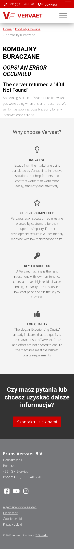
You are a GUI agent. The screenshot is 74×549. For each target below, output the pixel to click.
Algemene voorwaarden (20, 507)
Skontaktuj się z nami (37, 421)
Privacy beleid (12, 524)
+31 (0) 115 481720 (19, 4)
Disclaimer (10, 513)
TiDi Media (42, 535)
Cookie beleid (12, 518)
